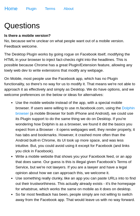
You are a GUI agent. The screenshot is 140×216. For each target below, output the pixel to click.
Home (11, 8)
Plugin (31, 9)
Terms (50, 9)
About (69, 9)
